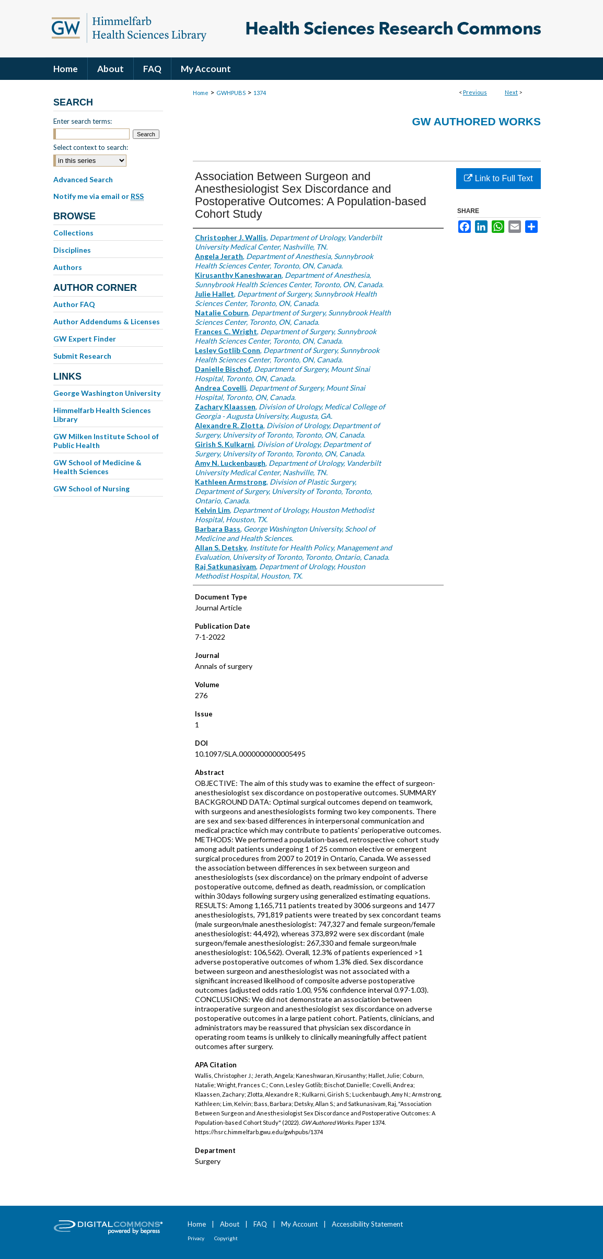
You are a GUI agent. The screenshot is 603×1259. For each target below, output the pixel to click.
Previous (475, 92)
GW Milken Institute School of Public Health (106, 441)
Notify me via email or (98, 196)
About (229, 1224)
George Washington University (106, 393)
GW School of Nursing (91, 488)
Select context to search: (90, 147)
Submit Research (82, 355)
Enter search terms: (82, 121)
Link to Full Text (498, 178)
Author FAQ (74, 304)
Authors (67, 267)
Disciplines (72, 249)
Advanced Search (83, 179)
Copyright (226, 1238)
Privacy (196, 1238)
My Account (299, 1224)
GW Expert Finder (84, 338)
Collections (73, 232)
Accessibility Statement (367, 1224)
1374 (259, 92)
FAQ (260, 1224)
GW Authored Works (476, 121)
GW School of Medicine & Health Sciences (97, 467)
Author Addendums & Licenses (106, 321)
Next (511, 92)
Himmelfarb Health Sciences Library (102, 414)
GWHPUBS (231, 92)
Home (200, 92)
